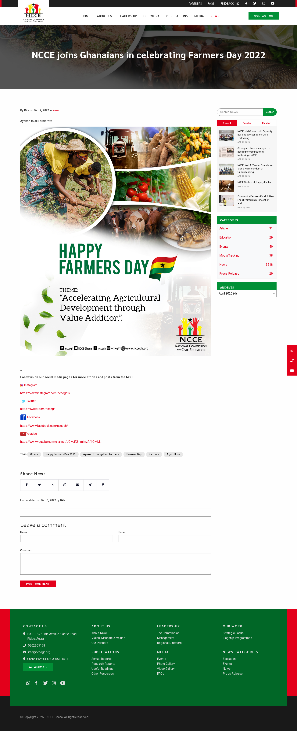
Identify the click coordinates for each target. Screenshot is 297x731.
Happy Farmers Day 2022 (61, 456)
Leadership (128, 16)
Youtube (31, 436)
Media (199, 16)
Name (23, 532)
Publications (177, 16)
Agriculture (173, 456)
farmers (154, 456)
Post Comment (38, 583)
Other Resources (102, 673)
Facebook (33, 419)
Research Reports (103, 663)
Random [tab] (266, 123)
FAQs (160, 673)
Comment (26, 550)
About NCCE (99, 633)
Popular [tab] (247, 123)
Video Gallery (166, 668)
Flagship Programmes (237, 638)
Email (122, 532)
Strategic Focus (233, 633)
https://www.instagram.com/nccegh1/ (45, 395)
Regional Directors (169, 642)
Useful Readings (102, 668)
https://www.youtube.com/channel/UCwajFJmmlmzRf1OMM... (61, 444)
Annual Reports (101, 658)
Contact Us (263, 15)
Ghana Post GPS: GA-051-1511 (47, 659)
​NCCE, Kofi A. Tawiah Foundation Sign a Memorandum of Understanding (255, 168)
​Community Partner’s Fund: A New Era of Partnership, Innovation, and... (256, 200)
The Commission (168, 633)
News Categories (240, 652)
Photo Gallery (166, 663)
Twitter (31, 403)
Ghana (34, 456)
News (214, 16)
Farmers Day (134, 456)
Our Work (151, 16)
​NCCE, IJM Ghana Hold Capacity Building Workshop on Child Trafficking (255, 134)
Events (161, 658)
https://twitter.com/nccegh (37, 411)
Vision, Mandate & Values (108, 638)
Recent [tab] (227, 123)
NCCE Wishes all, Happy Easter (254, 182)
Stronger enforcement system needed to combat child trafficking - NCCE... (254, 151)
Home (86, 16)
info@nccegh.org (39, 652)
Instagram (30, 387)
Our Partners (99, 642)
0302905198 (36, 645)
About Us (104, 16)
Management (165, 638)
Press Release (233, 673)
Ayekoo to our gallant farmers (101, 456)
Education (229, 658)
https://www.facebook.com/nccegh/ (44, 428)
